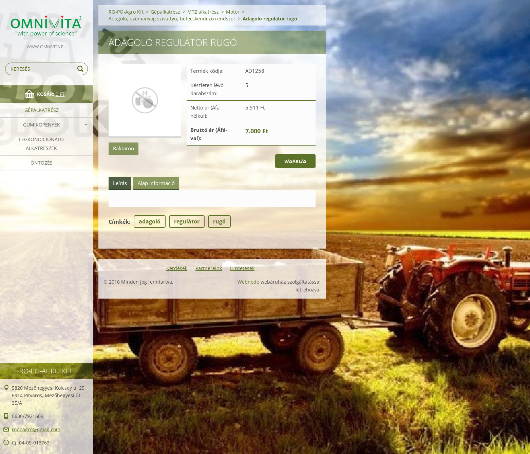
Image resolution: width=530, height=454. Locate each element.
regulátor (187, 221)
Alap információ (156, 183)
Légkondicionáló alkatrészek (41, 143)
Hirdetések (242, 268)
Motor (233, 12)
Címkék (119, 221)
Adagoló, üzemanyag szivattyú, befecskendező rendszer (172, 18)
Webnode (248, 282)
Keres (81, 69)
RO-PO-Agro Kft (126, 12)
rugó (219, 221)
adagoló (149, 221)
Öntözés (42, 162)
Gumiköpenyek (41, 124)
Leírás (120, 183)
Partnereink (208, 268)
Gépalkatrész (41, 110)
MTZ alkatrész (203, 12)
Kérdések (176, 268)
